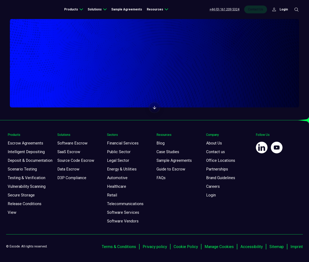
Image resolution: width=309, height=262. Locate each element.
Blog (160, 143)
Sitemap (276, 246)
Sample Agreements (126, 9)
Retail (112, 195)
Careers (213, 186)
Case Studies (167, 151)
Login (211, 195)
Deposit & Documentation (30, 160)
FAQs (161, 177)
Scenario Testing (22, 169)
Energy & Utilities (122, 169)
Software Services (123, 212)
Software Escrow (72, 143)
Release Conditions (24, 203)
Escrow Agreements (25, 143)
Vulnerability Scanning (27, 186)
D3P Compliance (71, 177)
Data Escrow (68, 169)
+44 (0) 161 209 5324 (224, 9)
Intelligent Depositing (26, 151)
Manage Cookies (219, 246)
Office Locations (220, 160)
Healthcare (116, 186)
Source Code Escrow (75, 160)
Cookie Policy (186, 246)
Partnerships (217, 169)
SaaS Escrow (68, 151)
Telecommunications (125, 203)
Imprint (296, 246)
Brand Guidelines (220, 177)
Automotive (117, 177)
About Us (214, 143)
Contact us (215, 151)
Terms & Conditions (119, 246)
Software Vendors (123, 221)
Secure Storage (21, 195)
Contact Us (255, 9)
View (12, 212)
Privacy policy (155, 246)
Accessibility (251, 246)
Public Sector (119, 151)
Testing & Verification (26, 177)
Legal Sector (118, 160)
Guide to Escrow (170, 169)
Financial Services (123, 143)
